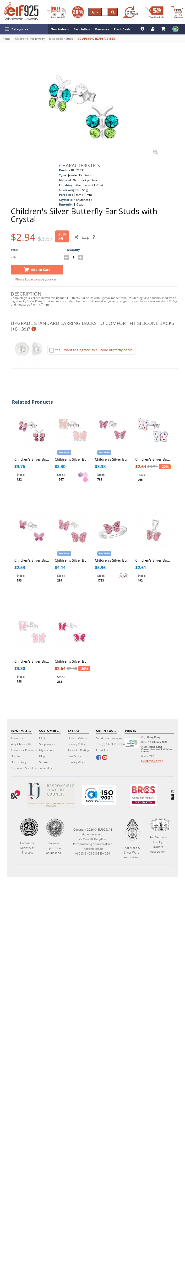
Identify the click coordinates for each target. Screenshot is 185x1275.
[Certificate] (51, 795)
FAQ (42, 738)
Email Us (102, 750)
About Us (17, 738)
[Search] (104, 12)
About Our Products (24, 750)
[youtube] (104, 758)
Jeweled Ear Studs (61, 39)
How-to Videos (77, 738)
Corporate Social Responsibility (31, 768)
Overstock (102, 29)
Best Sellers (82, 29)
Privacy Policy (77, 744)
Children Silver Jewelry (30, 39)
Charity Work (76, 762)
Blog (42, 756)
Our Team (17, 756)
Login (29, 279)
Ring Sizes (74, 756)
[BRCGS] (143, 795)
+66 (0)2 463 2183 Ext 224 (113, 744)
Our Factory (18, 762)
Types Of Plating (78, 750)
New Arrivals (60, 29)
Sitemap (44, 762)
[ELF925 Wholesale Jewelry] (21, 11)
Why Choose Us (21, 744)
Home (6, 39)
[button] (24, 29)
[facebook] (98, 758)
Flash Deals (122, 29)
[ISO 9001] (99, 795)
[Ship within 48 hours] (130, 12)
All (95, 12)
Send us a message (109, 738)
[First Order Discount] (155, 12)
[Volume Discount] (78, 12)
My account (46, 750)
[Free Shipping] (56, 12)
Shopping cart (48, 744)
